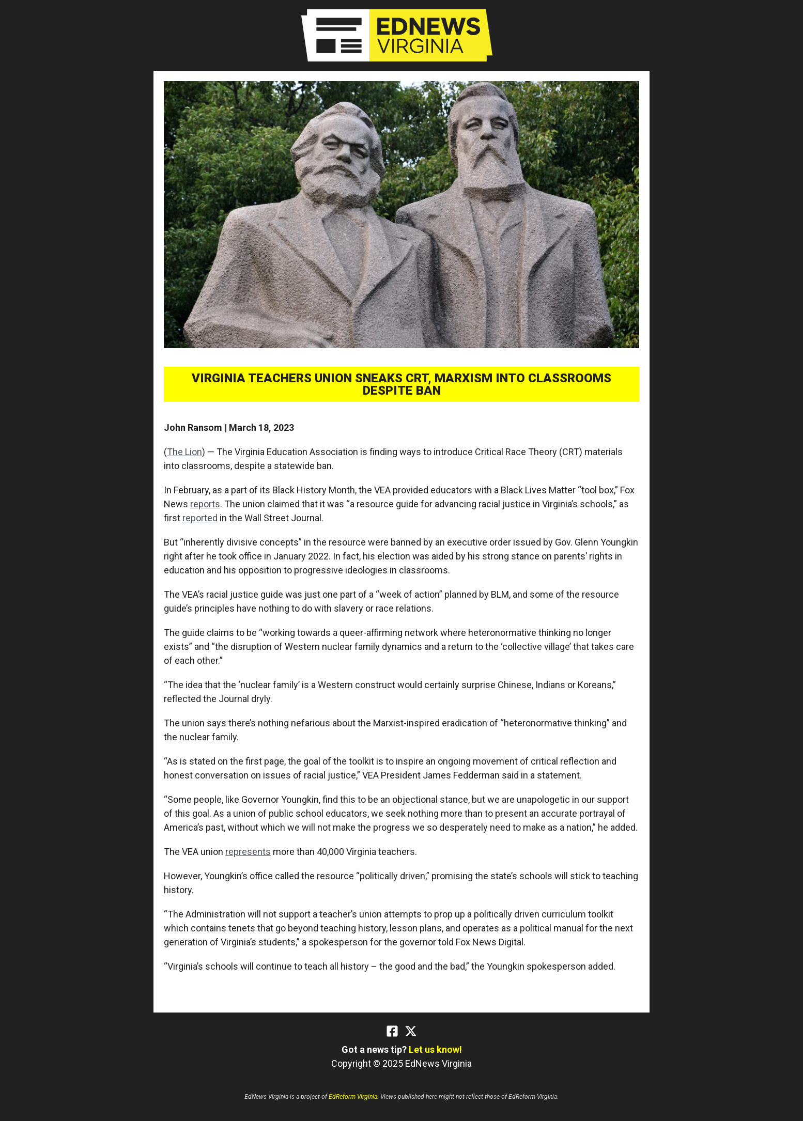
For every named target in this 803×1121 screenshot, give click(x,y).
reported (200, 517)
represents (248, 851)
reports (205, 504)
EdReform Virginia (353, 1096)
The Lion (184, 451)
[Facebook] (392, 1031)
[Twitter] (411, 1031)
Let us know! (435, 1049)
